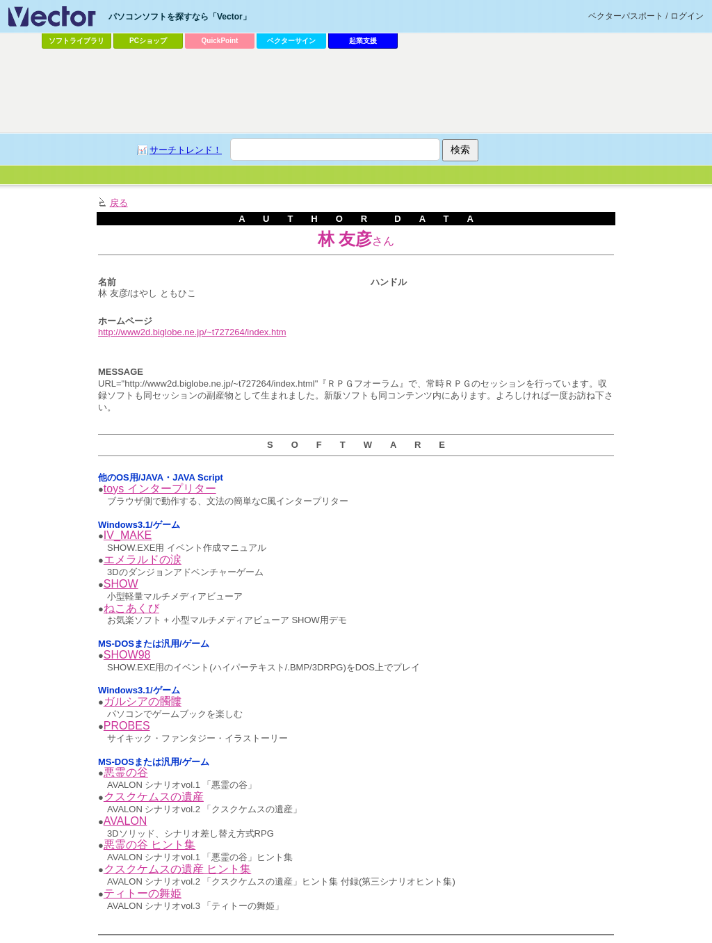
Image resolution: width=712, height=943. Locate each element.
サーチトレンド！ (185, 150)
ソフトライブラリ (76, 41)
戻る (119, 203)
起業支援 (363, 41)
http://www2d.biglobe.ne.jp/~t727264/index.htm (192, 332)
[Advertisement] (356, 91)
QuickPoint (220, 41)
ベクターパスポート (625, 16)
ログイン (687, 16)
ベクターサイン (291, 41)
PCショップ (148, 41)
